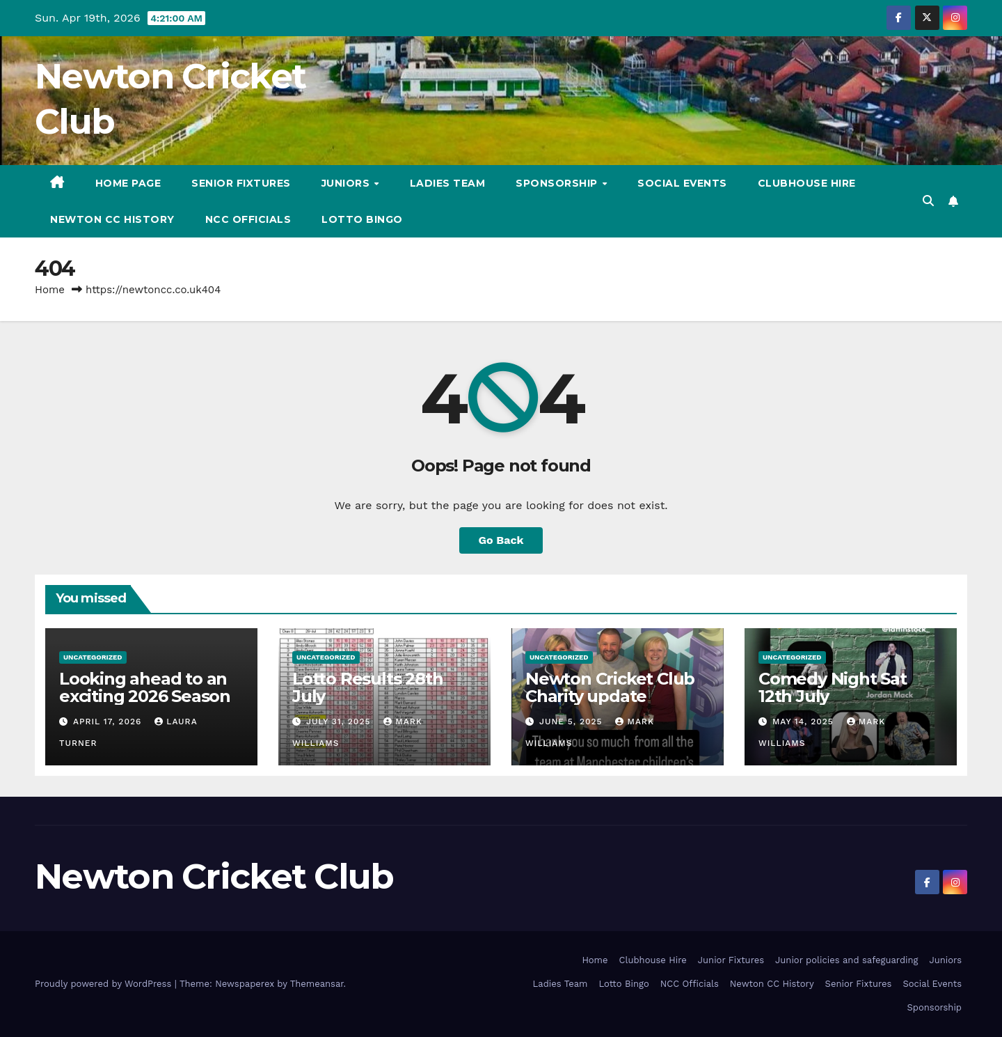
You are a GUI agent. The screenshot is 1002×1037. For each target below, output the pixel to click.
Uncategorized (92, 657)
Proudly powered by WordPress (105, 983)
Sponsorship (558, 183)
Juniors (347, 183)
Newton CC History (112, 219)
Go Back (501, 540)
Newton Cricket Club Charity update (609, 687)
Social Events (682, 183)
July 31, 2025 (340, 721)
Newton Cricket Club (214, 876)
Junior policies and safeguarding (846, 960)
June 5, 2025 (572, 721)
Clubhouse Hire (807, 183)
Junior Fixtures (731, 960)
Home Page (128, 183)
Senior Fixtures (241, 183)
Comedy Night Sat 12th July (832, 687)
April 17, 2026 (109, 721)
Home (50, 289)
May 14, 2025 (804, 721)
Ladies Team (448, 183)
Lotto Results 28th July (367, 687)
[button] (928, 201)
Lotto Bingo (362, 219)
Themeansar (317, 983)
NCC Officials (248, 219)
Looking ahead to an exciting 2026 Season (144, 687)
